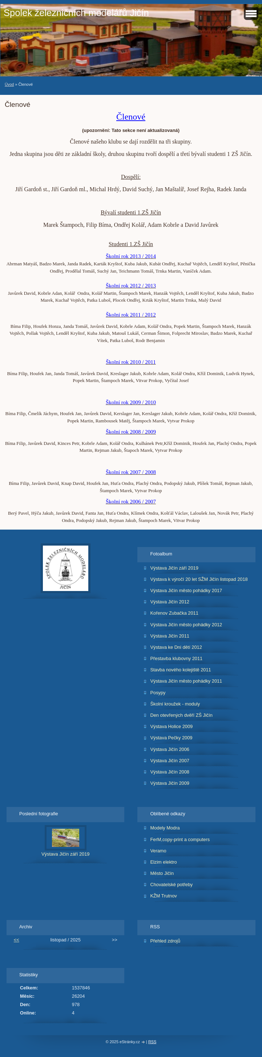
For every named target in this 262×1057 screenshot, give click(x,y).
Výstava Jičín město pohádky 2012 (186, 624)
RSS (152, 1042)
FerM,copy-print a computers (180, 839)
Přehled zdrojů (165, 941)
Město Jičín (162, 873)
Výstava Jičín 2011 (169, 636)
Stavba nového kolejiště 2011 (180, 669)
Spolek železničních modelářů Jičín (76, 13)
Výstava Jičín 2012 (169, 601)
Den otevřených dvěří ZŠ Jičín (181, 715)
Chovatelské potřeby (171, 884)
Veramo (158, 850)
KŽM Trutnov (163, 896)
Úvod (9, 84)
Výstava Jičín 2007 (169, 760)
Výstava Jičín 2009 (169, 783)
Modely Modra (165, 828)
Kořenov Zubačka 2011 (174, 613)
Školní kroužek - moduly (175, 704)
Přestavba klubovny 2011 (176, 658)
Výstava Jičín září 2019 (174, 568)
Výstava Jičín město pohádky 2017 (186, 590)
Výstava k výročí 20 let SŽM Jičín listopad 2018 (198, 579)
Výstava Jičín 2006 (169, 749)
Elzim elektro (163, 862)
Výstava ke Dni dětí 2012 (176, 647)
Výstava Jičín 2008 (169, 772)
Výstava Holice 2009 (171, 726)
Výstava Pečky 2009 (171, 737)
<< (16, 940)
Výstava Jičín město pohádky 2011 (186, 681)
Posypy (157, 692)
